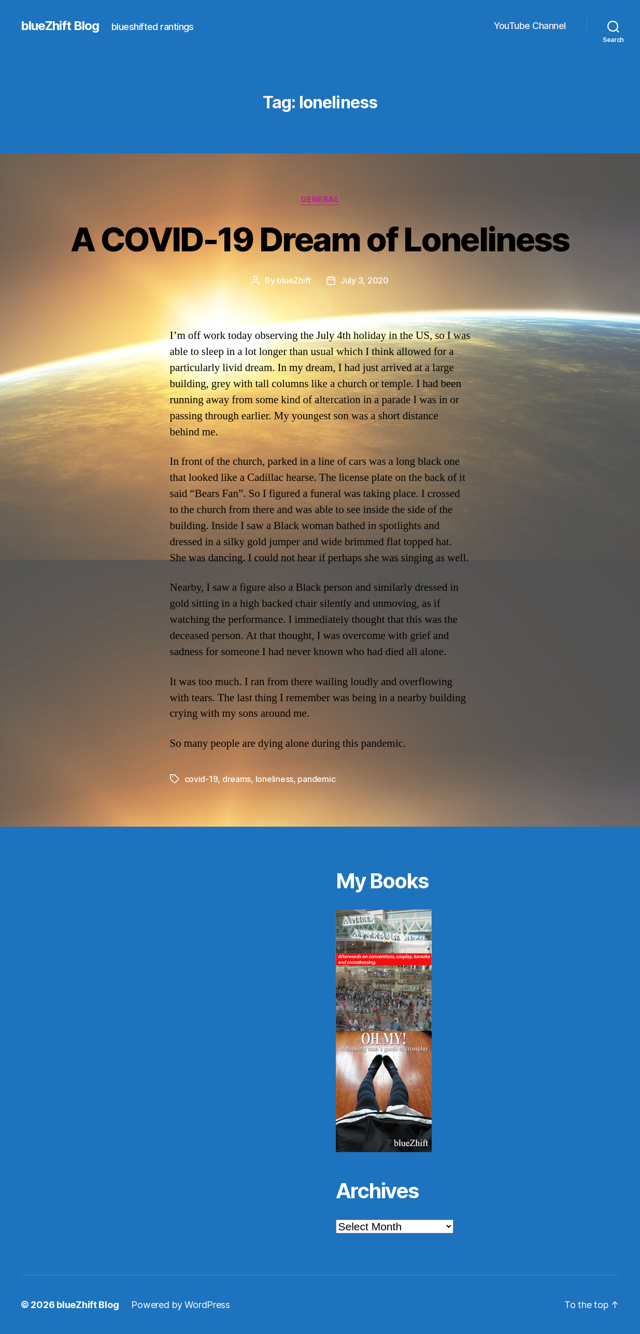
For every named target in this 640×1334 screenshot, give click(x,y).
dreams (236, 779)
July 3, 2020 (364, 280)
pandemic (316, 779)
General (320, 199)
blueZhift (294, 280)
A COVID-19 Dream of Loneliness (319, 239)
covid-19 (201, 779)
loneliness (274, 779)
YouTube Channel (530, 25)
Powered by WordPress (180, 1304)
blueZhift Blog (60, 26)
